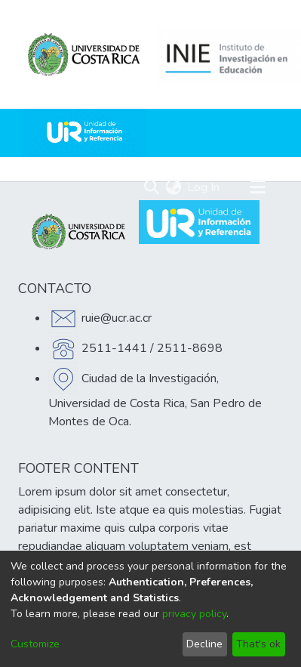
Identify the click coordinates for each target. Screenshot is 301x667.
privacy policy (194, 614)
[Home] (84, 133)
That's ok (258, 644)
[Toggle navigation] (257, 187)
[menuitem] (173, 187)
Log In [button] (204, 187)
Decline (204, 644)
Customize (35, 644)
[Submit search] (151, 187)
